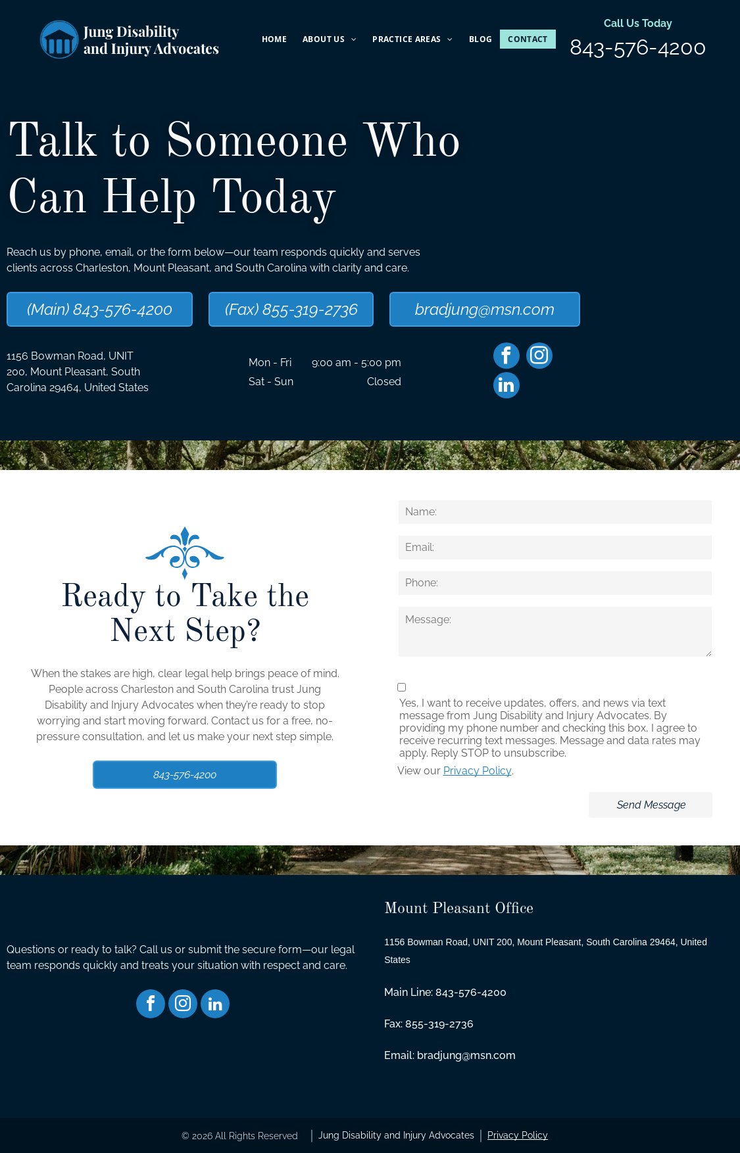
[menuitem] (274, 39)
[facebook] (506, 357)
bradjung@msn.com (466, 1055)
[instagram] (539, 357)
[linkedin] (506, 387)
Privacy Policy (477, 771)
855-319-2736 (439, 1024)
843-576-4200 (638, 47)
